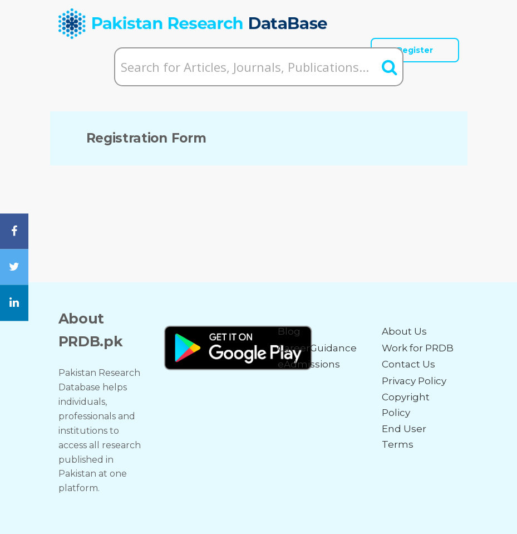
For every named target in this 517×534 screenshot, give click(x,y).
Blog (289, 331)
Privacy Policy (414, 380)
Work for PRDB (418, 348)
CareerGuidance (317, 348)
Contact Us (408, 364)
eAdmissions (309, 364)
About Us (404, 331)
